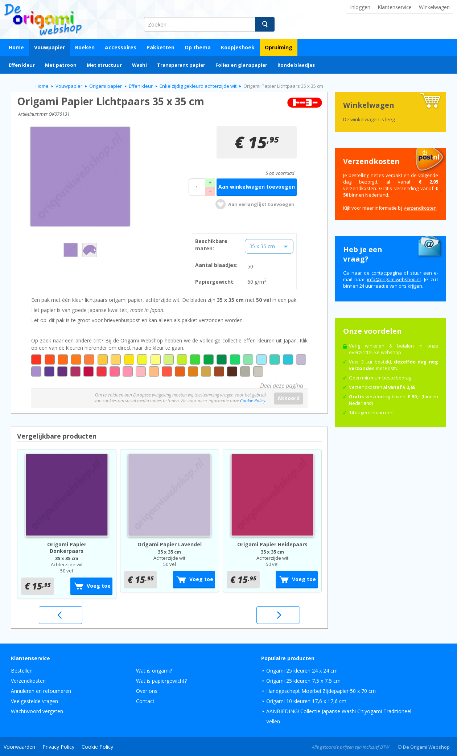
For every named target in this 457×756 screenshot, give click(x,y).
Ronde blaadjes (296, 65)
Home (16, 47)
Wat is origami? (154, 670)
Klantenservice (395, 7)
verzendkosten (420, 208)
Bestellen (22, 670)
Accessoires (120, 47)
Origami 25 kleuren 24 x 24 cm (302, 670)
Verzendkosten (28, 680)
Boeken (85, 47)
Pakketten (160, 47)
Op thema (198, 47)
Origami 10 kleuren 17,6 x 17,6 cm (306, 701)
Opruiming (278, 47)
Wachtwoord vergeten (37, 711)
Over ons (146, 690)
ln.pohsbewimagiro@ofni (394, 279)
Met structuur (104, 65)
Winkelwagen (434, 7)
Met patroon (61, 65)
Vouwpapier (49, 47)
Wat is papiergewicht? (161, 680)
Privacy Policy (58, 746)
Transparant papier (181, 65)
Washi (139, 65)
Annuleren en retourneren (41, 690)
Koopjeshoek (238, 47)
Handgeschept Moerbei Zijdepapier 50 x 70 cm (321, 690)
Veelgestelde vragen (34, 701)
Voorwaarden (19, 746)
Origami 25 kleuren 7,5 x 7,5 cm (303, 680)
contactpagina (386, 273)
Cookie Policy (252, 401)
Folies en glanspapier (241, 65)
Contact (145, 701)
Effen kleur (22, 65)
